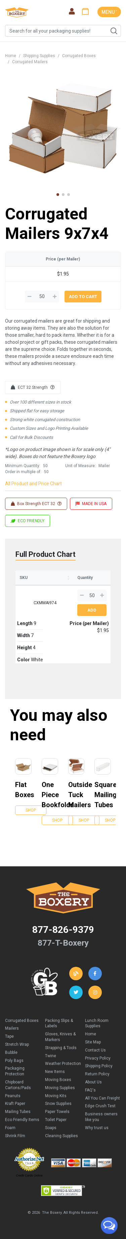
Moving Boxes (58, 1079)
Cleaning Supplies (61, 1135)
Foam (10, 1127)
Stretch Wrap (17, 1044)
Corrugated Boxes (79, 55)
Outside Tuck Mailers (76, 795)
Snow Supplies (58, 1103)
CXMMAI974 (45, 603)
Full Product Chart (45, 554)
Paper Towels (57, 1111)
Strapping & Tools (61, 1047)
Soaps (50, 1127)
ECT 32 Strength (33, 387)
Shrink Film (15, 1135)
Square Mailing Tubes (102, 795)
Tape (9, 1036)
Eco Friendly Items (22, 1119)
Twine (50, 1056)
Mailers (12, 1028)
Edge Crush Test (100, 1106)
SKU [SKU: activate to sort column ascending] (23, 577)
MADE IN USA (91, 503)
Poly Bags (14, 1060)
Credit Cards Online (29, 1175)
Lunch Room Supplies (97, 1023)
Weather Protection (63, 1063)
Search (113, 31)
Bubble (11, 1052)
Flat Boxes (23, 790)
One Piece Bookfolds (50, 795)
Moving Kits (56, 1095)
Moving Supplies (60, 1087)
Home (10, 55)
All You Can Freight (102, 1098)
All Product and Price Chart (33, 483)
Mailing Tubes (18, 1111)
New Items (55, 1071)
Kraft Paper (15, 1103)
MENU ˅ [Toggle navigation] (109, 12)
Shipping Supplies (39, 55)
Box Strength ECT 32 (36, 503)
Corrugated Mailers (30, 61)
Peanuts (12, 1095)
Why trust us (97, 1127)
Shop (31, 810)
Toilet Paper (56, 1119)
